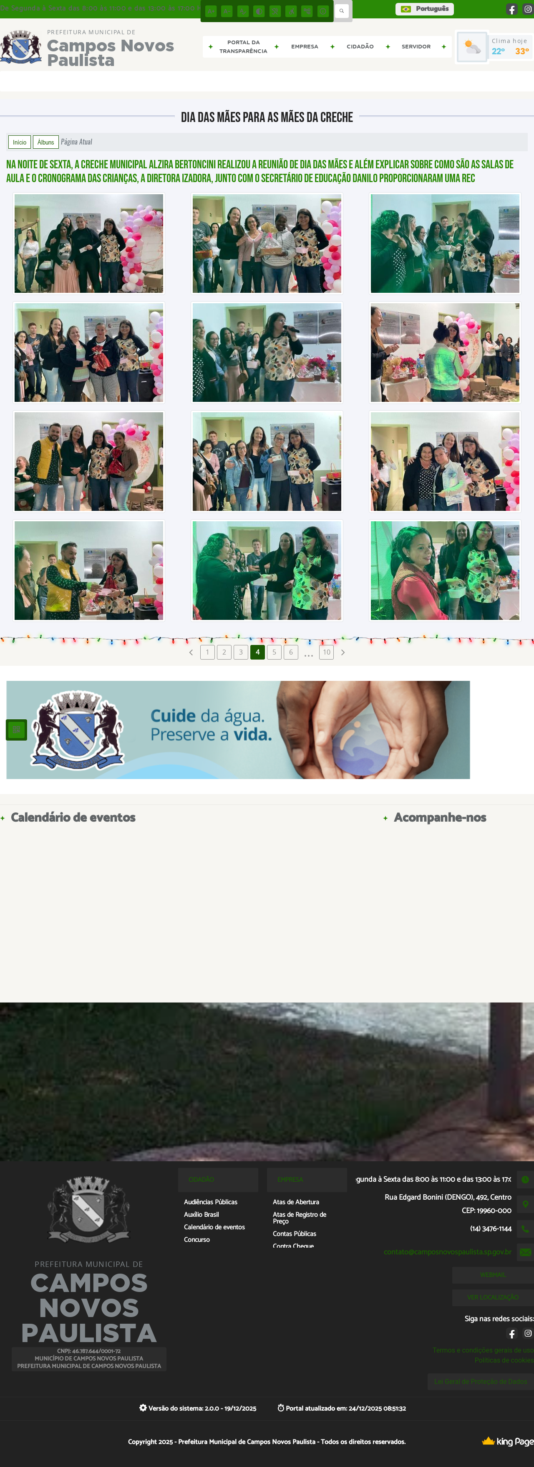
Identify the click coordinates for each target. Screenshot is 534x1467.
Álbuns (46, 142)
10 (326, 652)
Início (19, 142)
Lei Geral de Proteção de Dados (480, 1382)
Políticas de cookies (504, 1360)
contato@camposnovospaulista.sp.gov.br (447, 1252)
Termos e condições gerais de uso (483, 1350)
